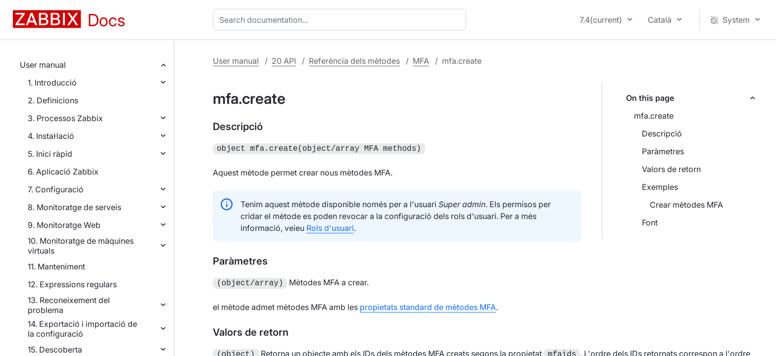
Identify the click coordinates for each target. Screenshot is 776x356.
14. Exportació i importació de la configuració (82, 329)
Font (650, 222)
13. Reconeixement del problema (69, 305)
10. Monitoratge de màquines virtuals (81, 246)
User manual (43, 65)
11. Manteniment (56, 266)
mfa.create (654, 116)
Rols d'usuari (330, 227)
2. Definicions (53, 100)
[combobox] (341, 19)
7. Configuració (56, 189)
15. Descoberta (55, 350)
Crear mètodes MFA (686, 205)
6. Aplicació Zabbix (63, 172)
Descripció (662, 133)
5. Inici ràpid (50, 154)
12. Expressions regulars (72, 284)
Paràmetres (663, 151)
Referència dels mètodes (354, 61)
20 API (284, 61)
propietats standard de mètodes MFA (428, 305)
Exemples (660, 187)
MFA (421, 61)
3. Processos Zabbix (65, 118)
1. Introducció (52, 83)
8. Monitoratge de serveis (74, 207)
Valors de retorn (671, 169)
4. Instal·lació (51, 136)
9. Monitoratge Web (64, 225)
